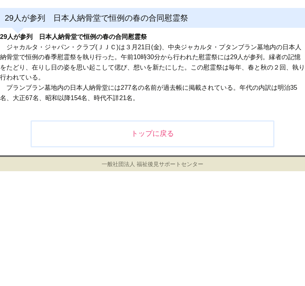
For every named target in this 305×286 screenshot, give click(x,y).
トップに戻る (152, 133)
